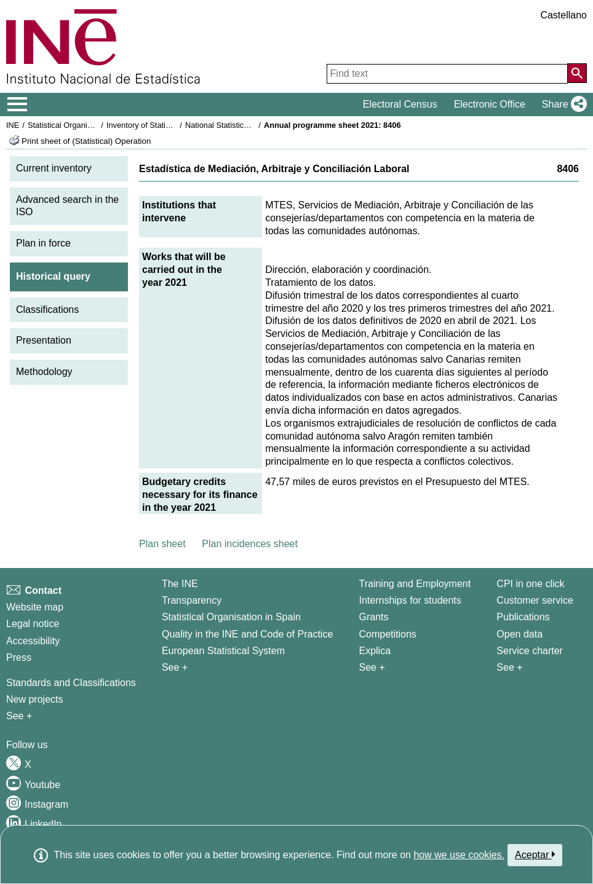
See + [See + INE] (175, 667)
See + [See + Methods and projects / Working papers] (19, 716)
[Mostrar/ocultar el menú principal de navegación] (17, 104)
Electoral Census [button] (400, 104)
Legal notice (32, 623)
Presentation (43, 340)
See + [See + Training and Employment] (371, 667)
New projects (34, 699)
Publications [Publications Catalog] (522, 617)
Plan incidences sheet (250, 544)
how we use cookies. (458, 855)
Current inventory (54, 168)
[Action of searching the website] (577, 73)
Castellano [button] (563, 15)
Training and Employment (415, 583)
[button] (562, 104)
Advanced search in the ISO (67, 206)
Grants (373, 617)
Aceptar (535, 854)
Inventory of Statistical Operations (165, 125)
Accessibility (33, 641)
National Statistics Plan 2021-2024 (245, 125)
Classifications (47, 309)
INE (12, 125)
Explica (375, 650)
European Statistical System (223, 650)
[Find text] (447, 74)
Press (18, 657)
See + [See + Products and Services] (509, 667)
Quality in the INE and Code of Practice (247, 634)
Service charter (529, 650)
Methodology (44, 371)
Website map (34, 607)
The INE (180, 583)
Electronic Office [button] (489, 104)
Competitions (387, 634)
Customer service (534, 600)
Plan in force (43, 243)
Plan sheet (162, 544)
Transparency (191, 600)
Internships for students (410, 600)
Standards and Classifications (71, 682)
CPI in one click (530, 583)
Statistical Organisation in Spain (83, 125)
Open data (519, 634)
